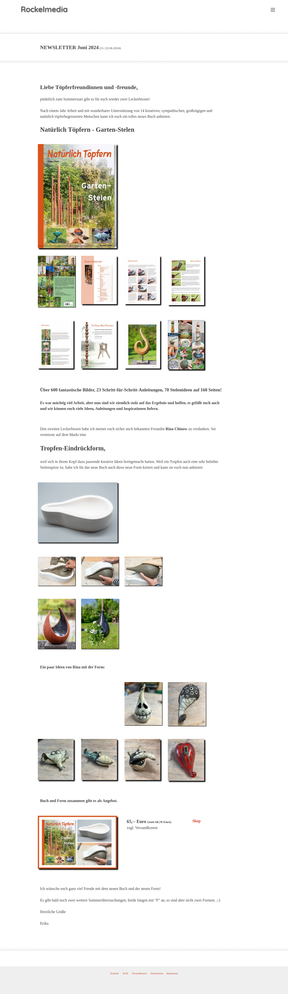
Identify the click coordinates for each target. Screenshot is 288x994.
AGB (125, 973)
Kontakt (114, 973)
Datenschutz (157, 973)
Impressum (172, 973)
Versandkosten (139, 973)
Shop (196, 821)
